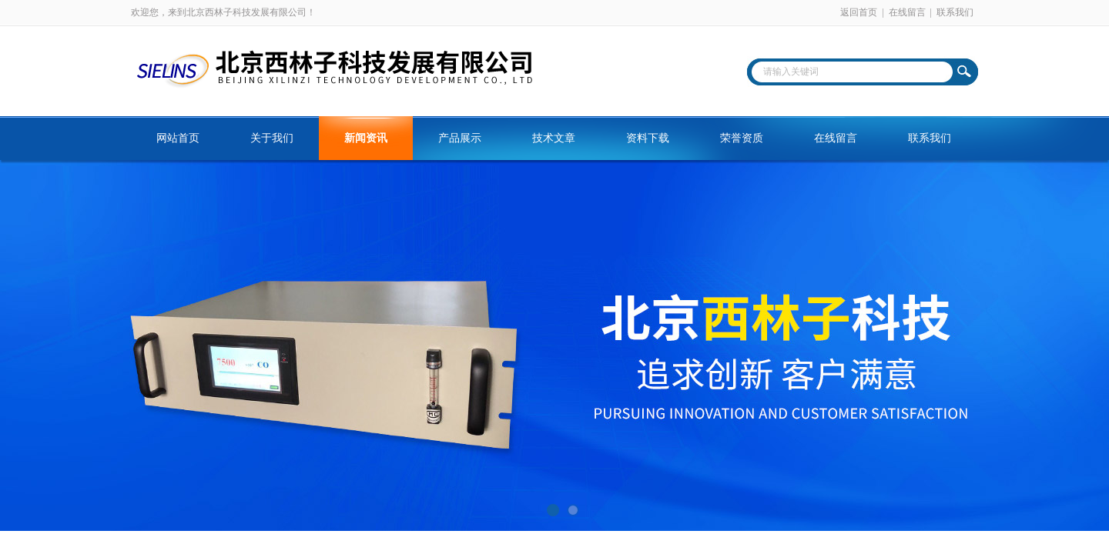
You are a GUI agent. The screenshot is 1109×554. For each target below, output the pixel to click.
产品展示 (459, 138)
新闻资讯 (365, 138)
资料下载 (647, 138)
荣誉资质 (741, 138)
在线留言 (907, 12)
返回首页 (858, 12)
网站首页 (177, 138)
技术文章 (553, 138)
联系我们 (954, 12)
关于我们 (271, 138)
